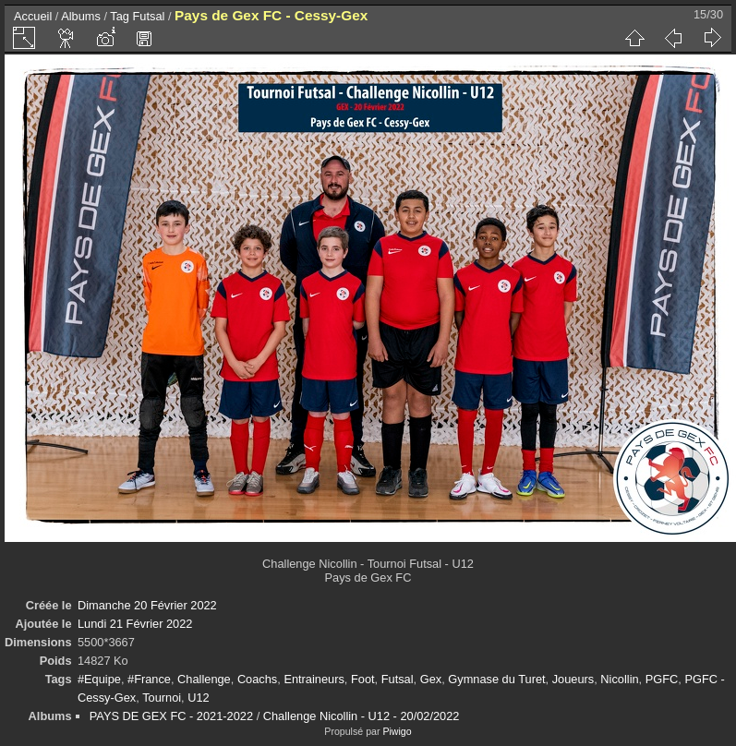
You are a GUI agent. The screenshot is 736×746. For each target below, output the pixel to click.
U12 (198, 697)
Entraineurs (314, 679)
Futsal (149, 16)
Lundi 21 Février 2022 (135, 624)
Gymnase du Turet (496, 679)
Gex (430, 679)
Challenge (204, 679)
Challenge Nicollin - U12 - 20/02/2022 (361, 716)
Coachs (257, 679)
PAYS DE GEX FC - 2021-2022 (171, 716)
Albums (81, 16)
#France (149, 679)
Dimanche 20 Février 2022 (147, 605)
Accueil (33, 16)
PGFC (662, 679)
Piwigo (396, 731)
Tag (119, 16)
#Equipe (99, 679)
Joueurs (573, 679)
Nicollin (619, 679)
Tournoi (161, 697)
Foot (363, 679)
